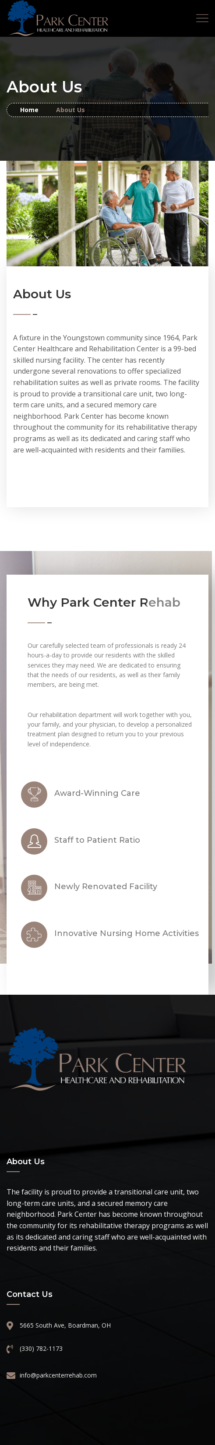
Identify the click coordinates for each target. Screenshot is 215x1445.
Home (29, 110)
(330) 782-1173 (41, 1348)
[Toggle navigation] (202, 18)
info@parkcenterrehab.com (58, 1375)
